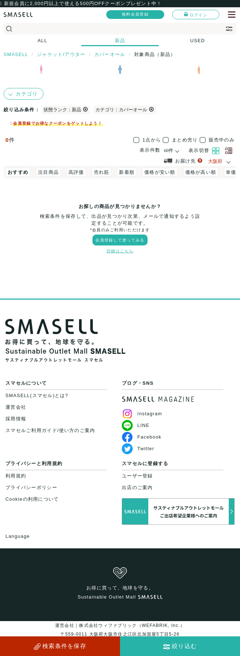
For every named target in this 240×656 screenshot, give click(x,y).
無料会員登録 (135, 14)
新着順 (127, 172)
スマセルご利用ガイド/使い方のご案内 (50, 430)
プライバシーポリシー (31, 487)
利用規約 (15, 476)
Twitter (138, 448)
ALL (42, 40)
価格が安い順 (159, 172)
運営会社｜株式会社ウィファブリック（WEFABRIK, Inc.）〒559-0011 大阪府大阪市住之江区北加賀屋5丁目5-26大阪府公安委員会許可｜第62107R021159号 (120, 634)
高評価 (76, 172)
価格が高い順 (200, 172)
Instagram (142, 413)
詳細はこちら (120, 251)
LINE (135, 425)
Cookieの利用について (32, 499)
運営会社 (15, 407)
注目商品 (48, 172)
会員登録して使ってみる (119, 240)
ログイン (195, 14)
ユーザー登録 (137, 476)
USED (197, 40)
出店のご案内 (137, 487)
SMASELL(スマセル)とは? (36, 395)
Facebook (141, 437)
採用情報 (15, 418)
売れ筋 (101, 172)
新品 (120, 40)
